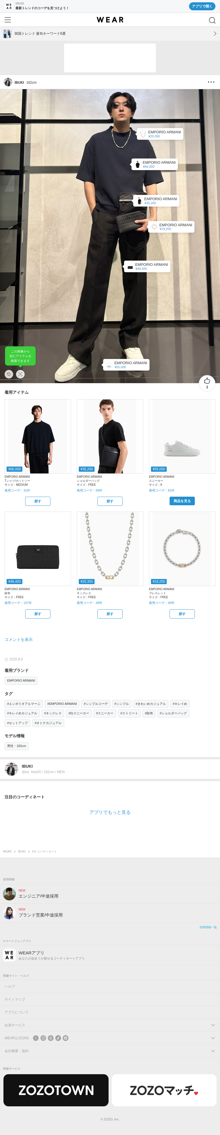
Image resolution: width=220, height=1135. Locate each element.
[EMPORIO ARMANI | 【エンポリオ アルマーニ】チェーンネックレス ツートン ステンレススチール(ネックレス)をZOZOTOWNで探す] (110, 614)
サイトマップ (15, 999)
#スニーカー (104, 713)
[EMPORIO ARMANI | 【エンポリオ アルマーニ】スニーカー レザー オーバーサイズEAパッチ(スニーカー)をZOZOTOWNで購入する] (182, 501)
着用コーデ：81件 (161, 490)
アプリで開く (202, 6)
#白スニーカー (78, 713)
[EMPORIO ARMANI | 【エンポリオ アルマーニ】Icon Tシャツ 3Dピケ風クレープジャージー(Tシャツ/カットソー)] (154, 164)
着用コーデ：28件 (89, 602)
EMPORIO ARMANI (21, 680)
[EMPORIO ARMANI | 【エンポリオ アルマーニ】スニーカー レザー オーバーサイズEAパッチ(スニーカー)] (126, 365)
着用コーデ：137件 (18, 602)
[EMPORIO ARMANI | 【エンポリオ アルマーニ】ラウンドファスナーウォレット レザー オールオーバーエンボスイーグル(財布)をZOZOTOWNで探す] (37, 614)
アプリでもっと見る (110, 812)
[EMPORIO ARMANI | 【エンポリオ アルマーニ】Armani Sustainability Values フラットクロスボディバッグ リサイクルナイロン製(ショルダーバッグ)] (156, 201)
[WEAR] (110, 20)
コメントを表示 (19, 639)
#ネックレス (53, 713)
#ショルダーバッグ (173, 713)
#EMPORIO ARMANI (62, 703)
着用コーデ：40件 (161, 602)
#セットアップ (17, 723)
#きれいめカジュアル (151, 703)
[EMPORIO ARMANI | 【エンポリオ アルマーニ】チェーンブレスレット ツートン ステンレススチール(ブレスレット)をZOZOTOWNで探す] (182, 614)
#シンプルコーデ (95, 703)
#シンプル (122, 703)
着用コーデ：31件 (17, 490)
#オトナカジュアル (48, 723)
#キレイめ (180, 703)
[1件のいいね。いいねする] (207, 383)
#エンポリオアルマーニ (23, 703)
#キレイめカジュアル (22, 713)
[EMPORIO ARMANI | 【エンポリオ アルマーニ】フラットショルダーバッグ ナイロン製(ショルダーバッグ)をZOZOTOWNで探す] (110, 501)
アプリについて (17, 1012)
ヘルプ (10, 986)
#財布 (149, 713)
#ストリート (129, 713)
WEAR (7, 851)
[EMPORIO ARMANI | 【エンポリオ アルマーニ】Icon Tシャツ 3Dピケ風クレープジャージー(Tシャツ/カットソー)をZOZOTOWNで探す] (37, 501)
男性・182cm (16, 746)
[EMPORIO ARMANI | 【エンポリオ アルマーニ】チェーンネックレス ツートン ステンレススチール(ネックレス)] (160, 134)
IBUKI (21, 851)
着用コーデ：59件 (89, 490)
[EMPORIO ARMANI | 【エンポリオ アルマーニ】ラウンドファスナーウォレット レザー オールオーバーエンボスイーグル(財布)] (147, 266)
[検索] (212, 20)
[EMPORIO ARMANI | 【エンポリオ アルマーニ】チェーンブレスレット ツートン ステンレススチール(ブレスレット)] (171, 227)
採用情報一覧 (208, 927)
